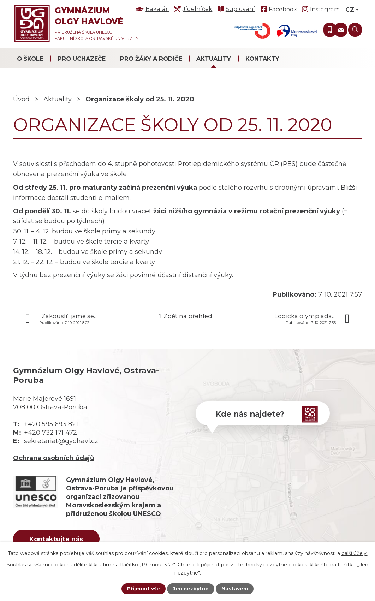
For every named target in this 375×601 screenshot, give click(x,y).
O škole (30, 58)
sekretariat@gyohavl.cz (61, 441)
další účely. (354, 553)
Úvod (21, 99)
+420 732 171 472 (50, 432)
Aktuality (213, 58)
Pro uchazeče (82, 58)
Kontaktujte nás (58, 539)
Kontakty (262, 58)
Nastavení (235, 588)
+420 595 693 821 (51, 424)
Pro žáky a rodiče (151, 58)
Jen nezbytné (190, 588)
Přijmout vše (142, 588)
